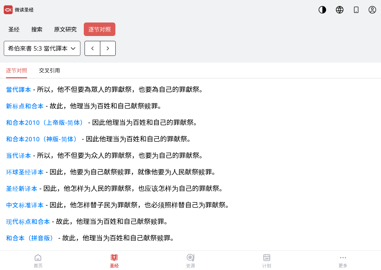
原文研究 (65, 29)
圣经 (14, 29)
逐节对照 (99, 29)
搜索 (36, 29)
